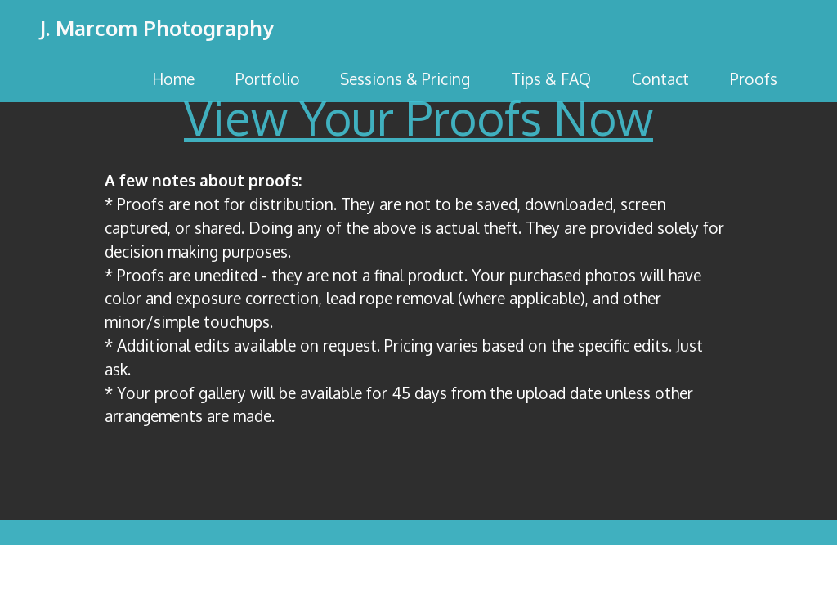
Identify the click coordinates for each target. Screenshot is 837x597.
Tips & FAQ (551, 79)
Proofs (753, 79)
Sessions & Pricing (405, 79)
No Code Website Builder (418, 571)
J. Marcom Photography (156, 28)
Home (173, 79)
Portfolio (267, 79)
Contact (660, 79)
